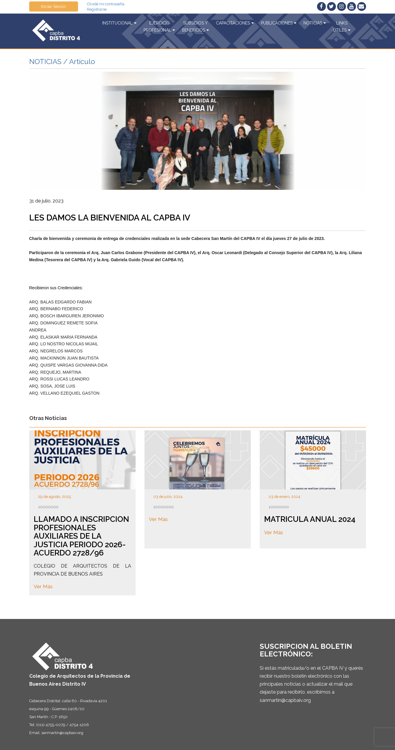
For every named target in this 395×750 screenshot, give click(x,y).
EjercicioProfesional (159, 26)
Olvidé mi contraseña (105, 4)
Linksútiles (341, 26)
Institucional (119, 23)
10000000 (48, 507)
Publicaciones (278, 23)
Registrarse (97, 9)
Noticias (314, 23)
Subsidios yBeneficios (195, 26)
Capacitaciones (235, 23)
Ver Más (43, 587)
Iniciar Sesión (53, 6)
